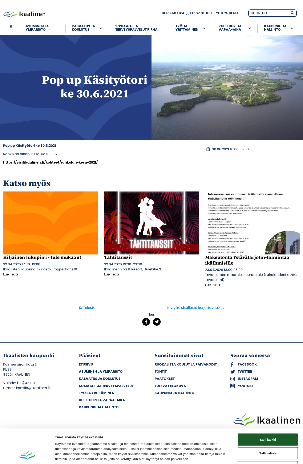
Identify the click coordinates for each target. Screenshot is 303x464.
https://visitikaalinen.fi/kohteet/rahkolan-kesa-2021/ (50, 162)
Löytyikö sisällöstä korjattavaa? (193, 307)
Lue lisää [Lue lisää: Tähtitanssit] (111, 274)
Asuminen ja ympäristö (38, 28)
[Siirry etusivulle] (24, 14)
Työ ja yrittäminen (186, 28)
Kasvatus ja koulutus (83, 28)
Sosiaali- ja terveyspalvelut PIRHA (136, 28)
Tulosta (89, 307)
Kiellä (268, 436)
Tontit (161, 371)
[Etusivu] (11, 29)
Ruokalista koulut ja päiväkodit (186, 364)
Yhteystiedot (228, 13)
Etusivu (86, 364)
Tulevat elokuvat (171, 386)
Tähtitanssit (118, 257)
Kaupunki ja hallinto (275, 28)
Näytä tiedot (225, 455)
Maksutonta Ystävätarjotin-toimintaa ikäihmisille (247, 260)
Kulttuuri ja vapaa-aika (230, 28)
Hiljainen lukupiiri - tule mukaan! (42, 257)
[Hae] (292, 12)
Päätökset (165, 378)
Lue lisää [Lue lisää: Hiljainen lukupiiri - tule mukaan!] (10, 274)
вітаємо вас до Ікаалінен (187, 13)
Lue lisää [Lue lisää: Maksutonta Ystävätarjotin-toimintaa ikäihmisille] (212, 285)
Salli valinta (268, 423)
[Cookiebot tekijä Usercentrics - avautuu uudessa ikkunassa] (27, 456)
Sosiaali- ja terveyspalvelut (106, 386)
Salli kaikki (268, 409)
